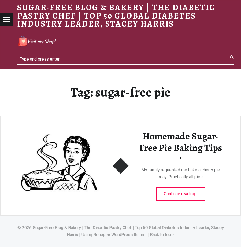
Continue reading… (184, 192)
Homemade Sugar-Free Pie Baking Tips (180, 142)
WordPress (122, 234)
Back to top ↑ (162, 234)
